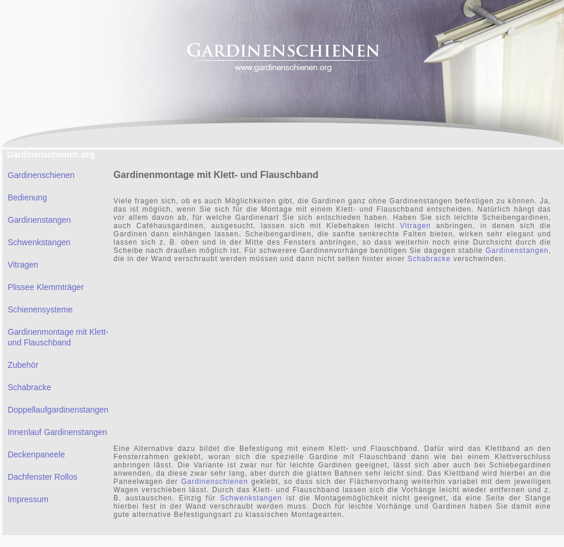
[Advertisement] (255, 352)
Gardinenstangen (39, 220)
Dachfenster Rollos (42, 477)
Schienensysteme (40, 309)
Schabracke (29, 387)
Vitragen (23, 264)
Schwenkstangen (39, 242)
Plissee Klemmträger (46, 287)
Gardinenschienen (41, 175)
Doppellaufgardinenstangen (58, 409)
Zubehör (23, 365)
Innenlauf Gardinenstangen (57, 432)
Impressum (28, 499)
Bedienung (27, 197)
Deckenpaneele (36, 454)
